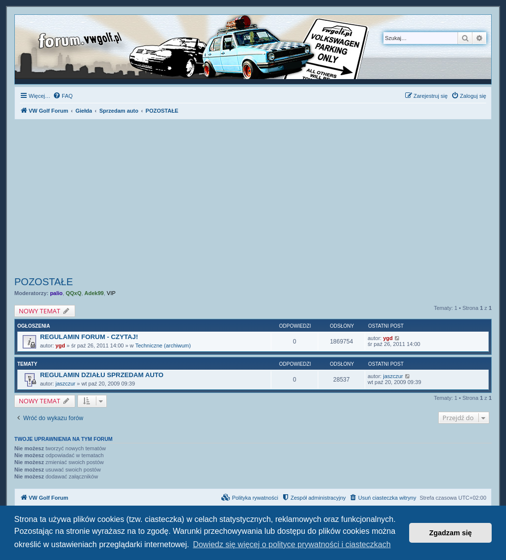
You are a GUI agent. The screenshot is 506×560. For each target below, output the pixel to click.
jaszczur (65, 384)
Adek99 (94, 293)
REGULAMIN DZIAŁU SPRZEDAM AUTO (102, 375)
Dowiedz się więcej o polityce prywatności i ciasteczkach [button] (291, 544)
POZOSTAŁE (43, 281)
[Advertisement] (253, 199)
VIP (111, 293)
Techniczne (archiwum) (163, 345)
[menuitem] (63, 96)
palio (56, 293)
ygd (60, 345)
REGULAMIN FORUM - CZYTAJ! (89, 337)
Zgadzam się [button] (450, 533)
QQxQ (74, 293)
